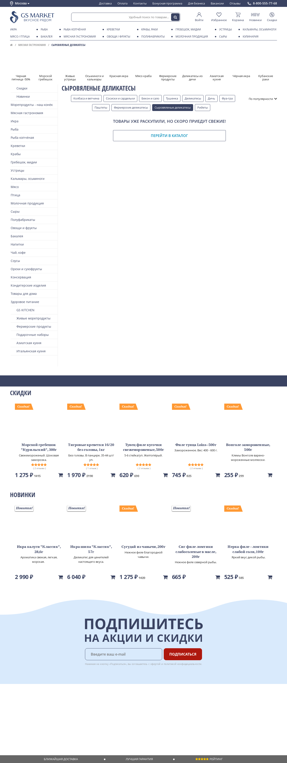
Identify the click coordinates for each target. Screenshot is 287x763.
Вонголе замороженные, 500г (248, 447)
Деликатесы (193, 98)
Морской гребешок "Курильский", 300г (39, 447)
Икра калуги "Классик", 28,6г (39, 549)
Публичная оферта (23, 734)
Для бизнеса (196, 3)
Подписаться (182, 654)
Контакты (140, 3)
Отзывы (235, 3)
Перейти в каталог (169, 135)
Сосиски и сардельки (120, 98)
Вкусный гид (74, 722)
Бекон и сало (150, 98)
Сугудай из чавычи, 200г (143, 547)
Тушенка (172, 98)
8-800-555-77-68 (265, 3)
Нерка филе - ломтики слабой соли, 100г (248, 549)
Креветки (112, 29)
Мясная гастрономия (79, 36)
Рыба (43, 29)
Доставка (105, 3)
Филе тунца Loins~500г (195, 445)
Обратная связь (21, 713)
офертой (155, 664)
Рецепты (72, 717)
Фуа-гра (227, 98)
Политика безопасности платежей (33, 739)
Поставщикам (114, 700)
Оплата (122, 3)
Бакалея (46, 36)
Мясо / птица (19, 36)
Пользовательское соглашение (31, 726)
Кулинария (250, 36)
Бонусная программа (167, 3)
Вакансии (217, 3)
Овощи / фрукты (117, 36)
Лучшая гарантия (139, 759)
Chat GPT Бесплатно (205, 704)
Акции (14, 722)
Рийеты (202, 107)
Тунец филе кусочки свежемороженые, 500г (143, 447)
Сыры (222, 36)
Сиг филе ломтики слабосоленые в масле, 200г (196, 552)
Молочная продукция (191, 36)
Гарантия (72, 713)
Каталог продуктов (23, 700)
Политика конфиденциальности (32, 730)
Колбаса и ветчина (86, 98)
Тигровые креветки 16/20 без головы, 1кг (91, 447)
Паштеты (101, 107)
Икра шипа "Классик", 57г (91, 549)
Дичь (211, 98)
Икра (13, 29)
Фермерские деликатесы (131, 107)
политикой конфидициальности (183, 664)
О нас (14, 705)
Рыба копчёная (74, 29)
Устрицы (225, 29)
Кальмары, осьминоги (258, 29)
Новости (16, 717)
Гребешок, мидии (187, 29)
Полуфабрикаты (152, 36)
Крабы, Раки (149, 29)
